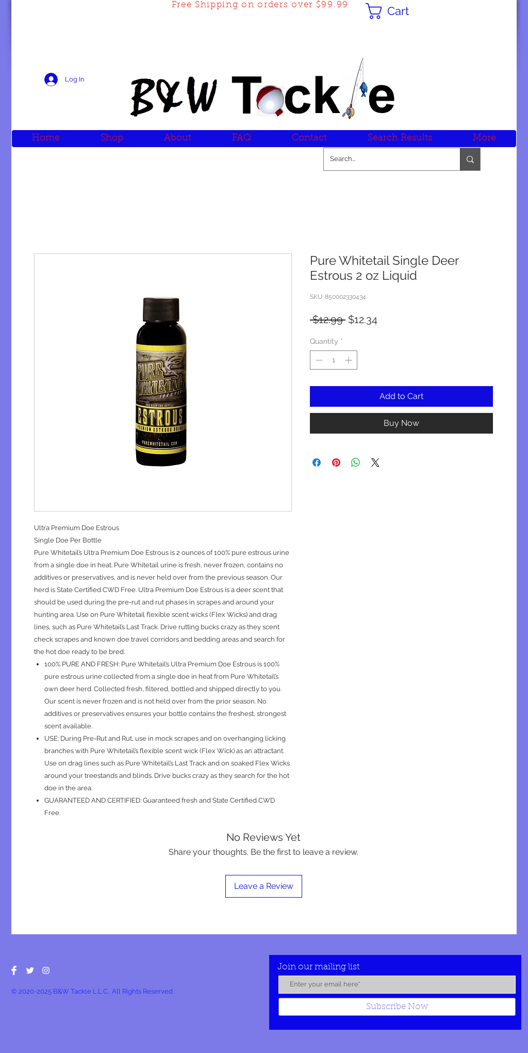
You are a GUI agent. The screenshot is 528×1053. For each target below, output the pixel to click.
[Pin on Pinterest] (336, 462)
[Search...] (384, 159)
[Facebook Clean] (14, 970)
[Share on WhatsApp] (356, 462)
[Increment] (349, 360)
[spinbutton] (333, 360)
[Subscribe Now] (397, 1007)
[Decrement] (317, 360)
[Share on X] (375, 462)
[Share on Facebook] (316, 462)
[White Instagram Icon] (46, 970)
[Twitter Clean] (30, 970)
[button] (396, 11)
